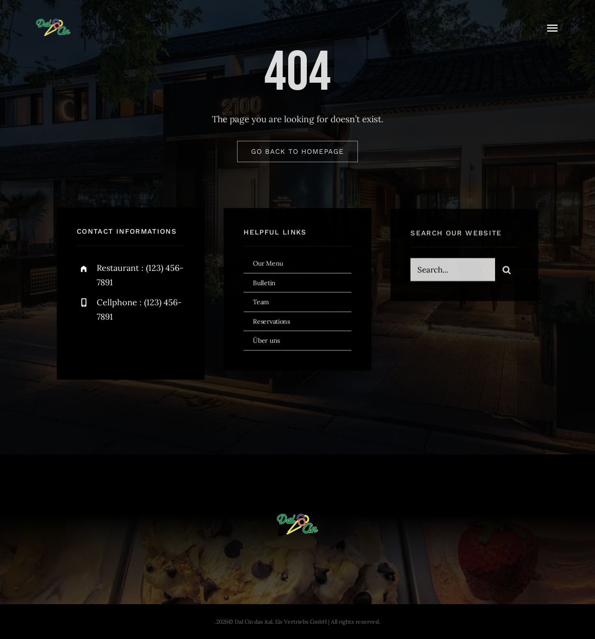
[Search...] (452, 271)
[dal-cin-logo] (53, 22)
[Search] (506, 271)
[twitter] (112, 346)
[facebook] (87, 346)
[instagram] (138, 346)
